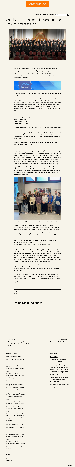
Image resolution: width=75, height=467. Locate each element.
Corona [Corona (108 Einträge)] (59, 362)
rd (16, 293)
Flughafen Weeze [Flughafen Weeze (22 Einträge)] (61, 364)
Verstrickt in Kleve (13, 365)
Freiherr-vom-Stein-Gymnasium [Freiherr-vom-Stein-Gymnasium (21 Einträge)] (55, 365)
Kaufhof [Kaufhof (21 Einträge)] (61, 369)
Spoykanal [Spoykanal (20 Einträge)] (60, 379)
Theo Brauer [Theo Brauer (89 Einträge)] (54, 382)
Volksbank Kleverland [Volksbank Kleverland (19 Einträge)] (53, 384)
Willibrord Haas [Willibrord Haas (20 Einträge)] (59, 384)
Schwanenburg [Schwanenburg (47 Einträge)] (57, 377)
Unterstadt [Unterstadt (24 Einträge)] (63, 381)
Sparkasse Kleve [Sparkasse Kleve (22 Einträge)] (53, 379)
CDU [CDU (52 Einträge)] (64, 359)
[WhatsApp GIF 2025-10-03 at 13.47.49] (37, 85)
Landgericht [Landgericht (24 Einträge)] (55, 371)
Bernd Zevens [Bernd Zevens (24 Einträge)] (55, 359)
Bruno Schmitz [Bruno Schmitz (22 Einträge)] (60, 359)
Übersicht (43, 14)
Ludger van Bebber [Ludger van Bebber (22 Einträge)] (61, 371)
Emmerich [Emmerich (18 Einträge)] (63, 362)
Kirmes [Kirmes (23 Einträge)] (64, 369)
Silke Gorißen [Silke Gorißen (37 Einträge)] (65, 377)
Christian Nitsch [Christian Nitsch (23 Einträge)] (53, 362)
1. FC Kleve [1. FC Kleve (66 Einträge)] (54, 357)
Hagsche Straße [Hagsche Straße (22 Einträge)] (63, 365)
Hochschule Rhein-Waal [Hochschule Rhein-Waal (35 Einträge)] (56, 367)
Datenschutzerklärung (10, 457)
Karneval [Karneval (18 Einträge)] (58, 369)
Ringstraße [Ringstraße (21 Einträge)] (61, 375)
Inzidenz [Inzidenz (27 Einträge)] (63, 367)
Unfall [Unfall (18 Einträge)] (60, 381)
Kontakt (7, 458)
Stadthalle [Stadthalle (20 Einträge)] (63, 379)
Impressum (50, 14)
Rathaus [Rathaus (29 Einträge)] (64, 372)
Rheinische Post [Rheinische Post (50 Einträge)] (55, 375)
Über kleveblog (9, 460)
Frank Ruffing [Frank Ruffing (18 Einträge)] (66, 364)
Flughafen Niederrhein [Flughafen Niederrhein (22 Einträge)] (54, 364)
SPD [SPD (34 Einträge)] (57, 379)
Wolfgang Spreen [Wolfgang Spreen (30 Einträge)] (59, 387)
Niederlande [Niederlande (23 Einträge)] (55, 372)
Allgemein (36, 14)
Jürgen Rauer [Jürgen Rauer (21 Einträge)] (54, 369)
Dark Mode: (70, 465)
